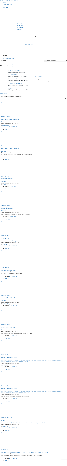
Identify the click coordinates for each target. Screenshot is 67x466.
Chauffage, (10, 360)
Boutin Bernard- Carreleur (10, 119)
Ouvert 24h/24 (10, 417)
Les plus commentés (14, 70)
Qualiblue (4, 420)
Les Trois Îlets (5, 125)
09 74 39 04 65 (13, 366)
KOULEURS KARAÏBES (9, 357)
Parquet (9, 241)
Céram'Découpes (7, 179)
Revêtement (20, 361)
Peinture (13, 270)
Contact (5, 7)
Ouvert (10, 88)
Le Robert (4, 244)
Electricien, (45, 360)
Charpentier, (10, 423)
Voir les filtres (3, 93)
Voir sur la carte (29, 44)
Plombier (46, 452)
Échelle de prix (4, 66)
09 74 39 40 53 (13, 246)
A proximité (38, 76)
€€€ (13, 66)
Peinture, (13, 241)
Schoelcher (5, 426)
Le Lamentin (5, 184)
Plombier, (14, 361)
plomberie (40, 423)
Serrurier (26, 392)
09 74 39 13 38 (13, 305)
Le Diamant (5, 365)
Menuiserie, (58, 360)
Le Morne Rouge (6, 304)
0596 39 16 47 (13, 186)
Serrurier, (26, 361)
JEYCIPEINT (5, 238)
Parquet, (9, 270)
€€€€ (13, 68)
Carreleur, (3, 122)
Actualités (6, 6)
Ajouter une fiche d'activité (6, 0)
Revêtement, (20, 392)
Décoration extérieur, (25, 360)
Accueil (19, 24)
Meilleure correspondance (16, 83)
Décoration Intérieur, (36, 360)
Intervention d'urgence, (25, 423)
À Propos (5, 2)
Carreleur (3, 151)
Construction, (16, 360)
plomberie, (9, 361)
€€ (12, 64)
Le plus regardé (12, 74)
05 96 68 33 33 (13, 126)
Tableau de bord (7, 4)
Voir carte (7, 129)
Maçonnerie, (34, 423)
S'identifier (16, 0)
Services (3, 116)
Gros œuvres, (51, 360)
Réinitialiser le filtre (8, 58)
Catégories (3, 60)
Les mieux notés (12, 78)
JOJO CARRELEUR (8, 298)
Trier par (2, 81)
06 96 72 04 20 (13, 428)
